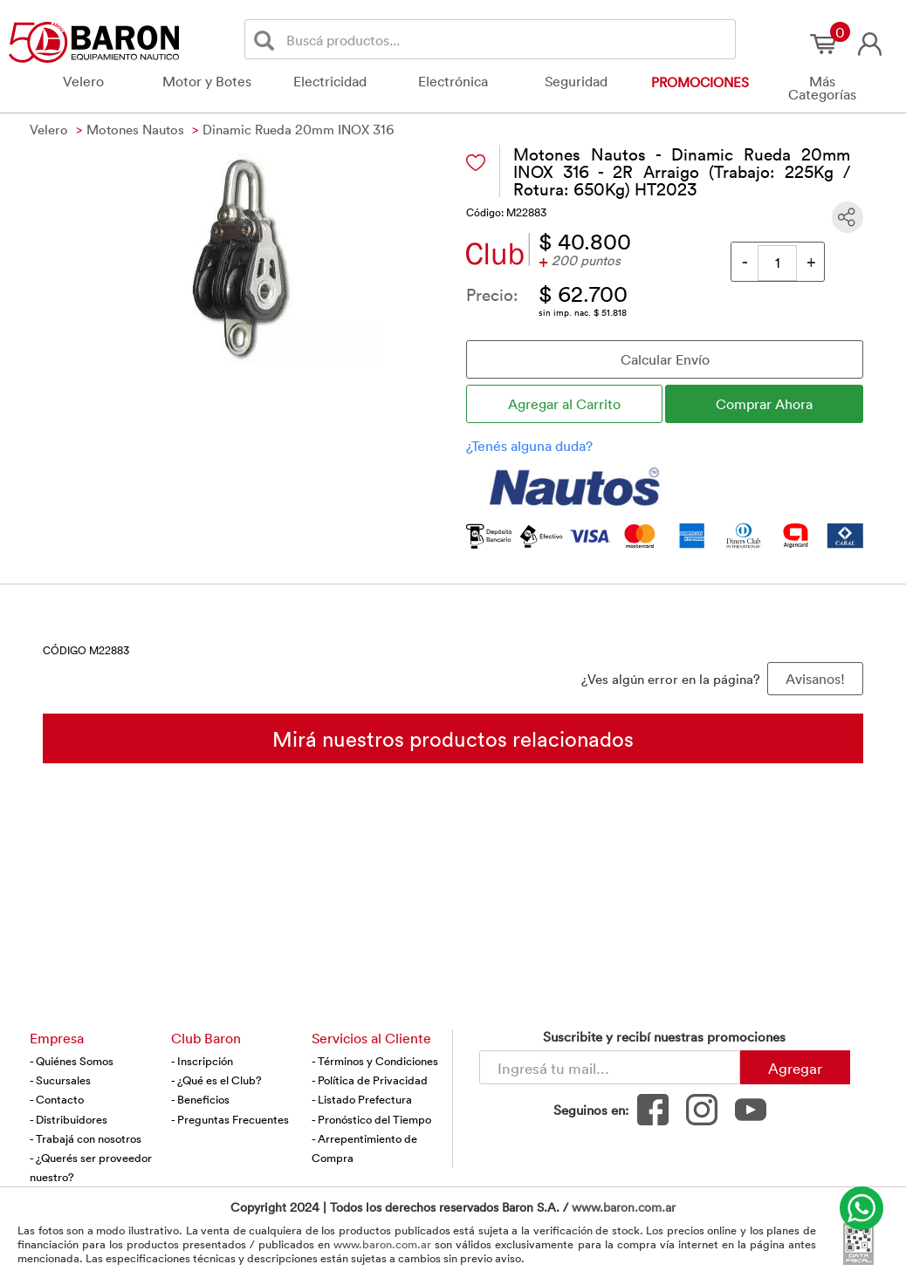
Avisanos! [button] (815, 678)
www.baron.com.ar (624, 1207)
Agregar (795, 1067)
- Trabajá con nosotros (85, 1138)
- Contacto (57, 1099)
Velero (83, 81)
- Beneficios (200, 1099)
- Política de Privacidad (370, 1080)
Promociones (700, 82)
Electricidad (330, 81)
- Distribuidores (68, 1119)
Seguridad (576, 81)
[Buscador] (508, 39)
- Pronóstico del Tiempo (371, 1119)
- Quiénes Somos (71, 1061)
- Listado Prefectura (362, 1099)
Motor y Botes (206, 81)
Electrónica (453, 81)
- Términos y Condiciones (375, 1061)
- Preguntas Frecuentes (230, 1119)
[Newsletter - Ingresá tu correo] (609, 1067)
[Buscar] (267, 39)
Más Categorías (822, 87)
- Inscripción (202, 1061)
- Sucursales (60, 1080)
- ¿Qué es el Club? (216, 1080)
